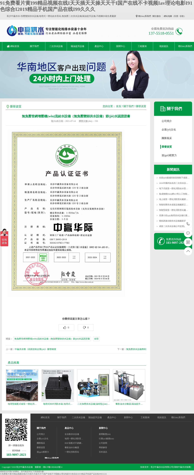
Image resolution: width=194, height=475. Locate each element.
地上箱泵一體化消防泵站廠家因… (174, 199)
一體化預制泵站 (72, 452)
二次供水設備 (56, 46)
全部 (96, 339)
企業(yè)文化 (169, 129)
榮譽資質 (141, 106)
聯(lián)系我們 (144, 16)
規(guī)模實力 (169, 155)
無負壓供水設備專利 (136, 349)
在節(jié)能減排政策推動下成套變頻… (176, 177)
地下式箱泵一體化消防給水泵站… (174, 188)
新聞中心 (120, 46)
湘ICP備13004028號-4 (52, 467)
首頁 (118, 106)
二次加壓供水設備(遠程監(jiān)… (93, 404)
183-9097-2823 (188, 224)
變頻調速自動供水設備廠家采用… (174, 221)
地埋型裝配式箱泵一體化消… (22, 404)
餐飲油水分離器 (72, 447)
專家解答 (103, 447)
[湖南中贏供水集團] (182, 467)
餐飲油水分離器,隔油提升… (129, 404)
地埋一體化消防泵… (74, 438)
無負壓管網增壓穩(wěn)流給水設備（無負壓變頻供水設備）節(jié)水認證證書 (52, 339)
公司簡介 (167, 121)
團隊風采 (167, 138)
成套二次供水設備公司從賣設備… (174, 226)
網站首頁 (14, 46)
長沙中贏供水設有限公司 (162, 467)
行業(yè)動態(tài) (106, 438)
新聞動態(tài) (105, 434)
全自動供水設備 (72, 434)
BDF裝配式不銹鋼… (74, 443)
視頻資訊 (163, 46)
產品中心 (99, 46)
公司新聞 (103, 443)
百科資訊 (103, 452)
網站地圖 (168, 16)
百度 (176, 16)
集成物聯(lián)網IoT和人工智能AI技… (176, 194)
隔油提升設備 (77, 46)
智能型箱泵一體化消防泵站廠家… (174, 210)
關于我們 (34, 46)
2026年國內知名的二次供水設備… (174, 183)
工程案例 (142, 46)
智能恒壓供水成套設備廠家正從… (174, 204)
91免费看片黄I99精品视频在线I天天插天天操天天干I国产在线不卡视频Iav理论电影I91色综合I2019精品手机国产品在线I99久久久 (53, 474)
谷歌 (182, 16)
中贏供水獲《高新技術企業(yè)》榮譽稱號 (35, 349)
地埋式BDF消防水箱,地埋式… (57, 404)
